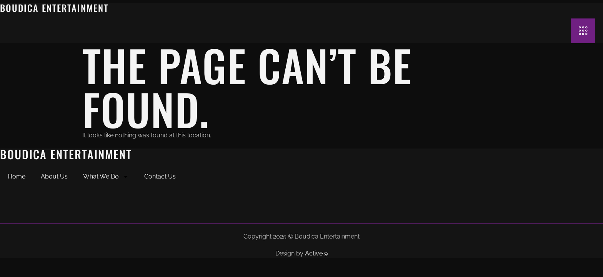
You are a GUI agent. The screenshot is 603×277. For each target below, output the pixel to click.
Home (16, 176)
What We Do (106, 177)
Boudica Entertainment (54, 8)
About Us (54, 176)
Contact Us (160, 176)
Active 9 (316, 253)
